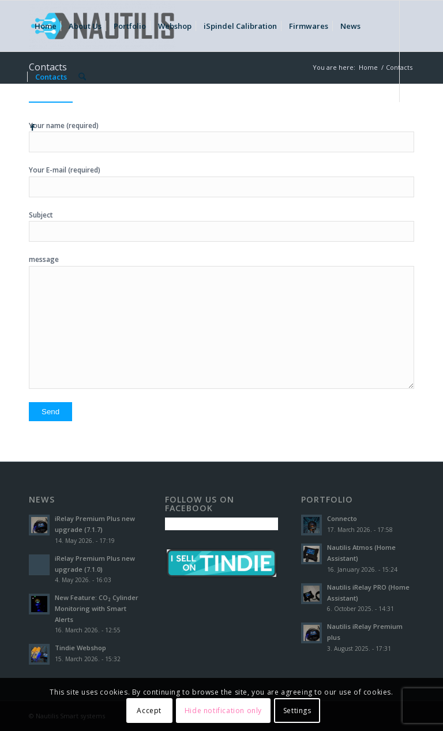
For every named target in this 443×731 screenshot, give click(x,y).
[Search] (82, 76)
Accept (149, 710)
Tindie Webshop (80, 647)
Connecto (342, 518)
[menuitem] (45, 26)
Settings (297, 710)
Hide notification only (223, 710)
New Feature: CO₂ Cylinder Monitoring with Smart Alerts (96, 608)
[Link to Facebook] (32, 127)
